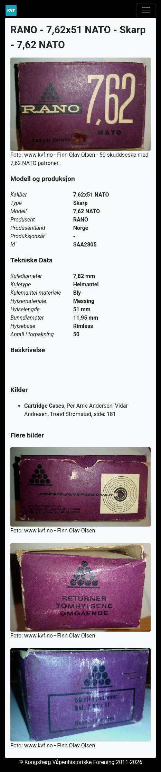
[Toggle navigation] (145, 10)
